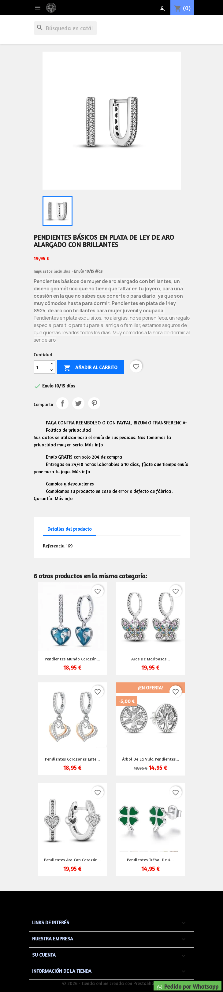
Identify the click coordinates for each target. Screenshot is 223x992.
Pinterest (94, 403)
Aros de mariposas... (150, 658)
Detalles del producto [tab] (69, 529)
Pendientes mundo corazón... (72, 658)
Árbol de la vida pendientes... (150, 758)
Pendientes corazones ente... (72, 758)
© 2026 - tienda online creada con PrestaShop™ (111, 983)
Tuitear (78, 403)
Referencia (54, 546)
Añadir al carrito (90, 368)
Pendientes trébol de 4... (150, 859)
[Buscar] (65, 28)
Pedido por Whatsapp (187, 986)
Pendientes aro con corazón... (72, 859)
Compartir (62, 403)
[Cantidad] (41, 367)
